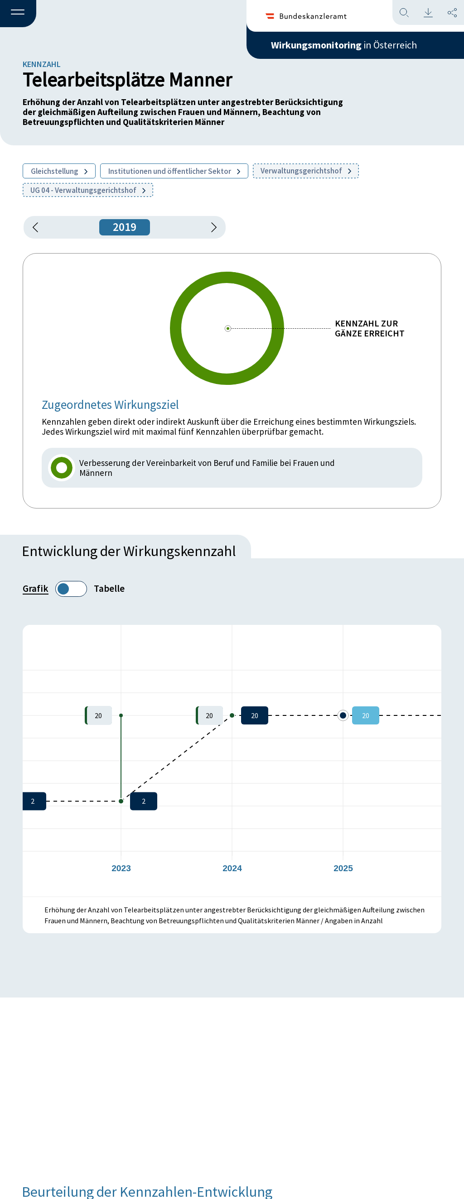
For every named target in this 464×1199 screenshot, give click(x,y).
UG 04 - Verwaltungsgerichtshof (87, 190)
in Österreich (344, 44)
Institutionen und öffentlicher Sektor (174, 171)
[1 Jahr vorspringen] (210, 227)
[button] (18, 14)
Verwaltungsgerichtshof (306, 171)
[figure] (232, 761)
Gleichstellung (59, 171)
